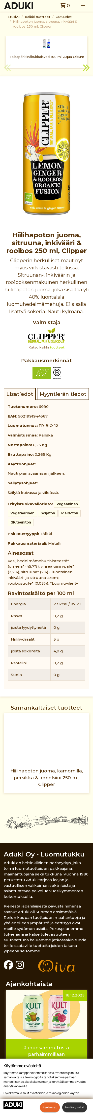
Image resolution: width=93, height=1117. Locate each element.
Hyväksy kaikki (74, 1107)
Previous (7, 68)
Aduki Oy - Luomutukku (44, 854)
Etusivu (14, 17)
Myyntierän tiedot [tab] (63, 394)
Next (85, 68)
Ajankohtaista (29, 984)
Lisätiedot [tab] (19, 394)
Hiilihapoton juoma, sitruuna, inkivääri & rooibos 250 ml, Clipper (45, 23)
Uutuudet (64, 17)
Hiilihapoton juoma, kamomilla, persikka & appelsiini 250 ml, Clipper (46, 777)
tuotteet (57, 347)
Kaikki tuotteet (37, 17)
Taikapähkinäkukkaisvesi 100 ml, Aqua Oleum (46, 57)
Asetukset (50, 1107)
